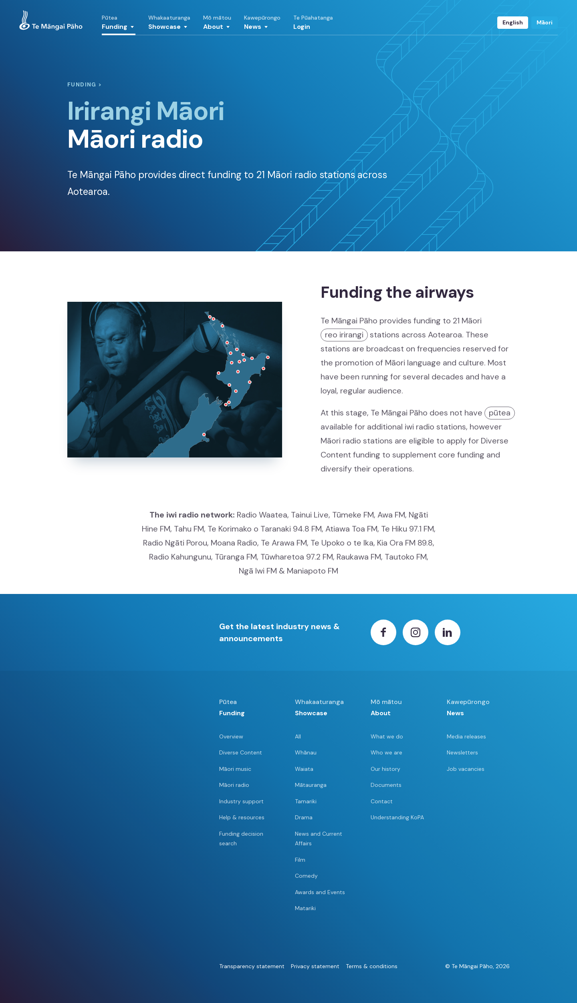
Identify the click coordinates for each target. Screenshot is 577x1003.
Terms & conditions (371, 966)
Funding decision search (241, 838)
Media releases (466, 736)
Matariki (305, 908)
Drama (304, 817)
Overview (231, 736)
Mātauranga (311, 784)
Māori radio (234, 784)
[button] (118, 24)
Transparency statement (251, 966)
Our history (385, 768)
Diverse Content (240, 752)
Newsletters (462, 752)
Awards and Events (320, 892)
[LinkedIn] (447, 632)
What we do (387, 736)
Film (300, 859)
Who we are (386, 752)
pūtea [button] (499, 412)
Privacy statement (315, 966)
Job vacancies (465, 768)
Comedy (306, 875)
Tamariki (306, 801)
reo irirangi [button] (344, 334)
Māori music (235, 768)
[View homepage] (51, 20)
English (512, 22)
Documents (386, 784)
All (298, 736)
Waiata (304, 768)
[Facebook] (383, 632)
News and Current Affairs (318, 838)
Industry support (241, 801)
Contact (382, 801)
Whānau (306, 752)
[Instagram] (415, 632)
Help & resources (241, 817)
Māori (545, 22)
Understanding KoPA (397, 817)
